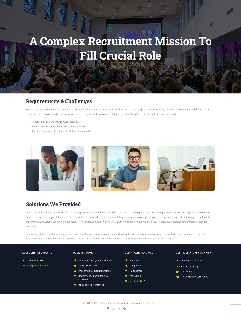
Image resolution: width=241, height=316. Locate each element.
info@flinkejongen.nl (38, 265)
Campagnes (136, 265)
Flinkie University (189, 266)
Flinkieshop (186, 271)
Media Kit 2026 (137, 281)
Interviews (135, 260)
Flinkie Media (151, 303)
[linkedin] (119, 308)
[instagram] (108, 308)
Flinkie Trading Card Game (194, 276)
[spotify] (124, 308)
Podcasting (135, 275)
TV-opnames (136, 270)
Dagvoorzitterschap (100, 270)
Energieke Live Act (87, 265)
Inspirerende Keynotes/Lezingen (95, 260)
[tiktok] (113, 308)
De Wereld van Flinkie (192, 260)
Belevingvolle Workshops (91, 284)
